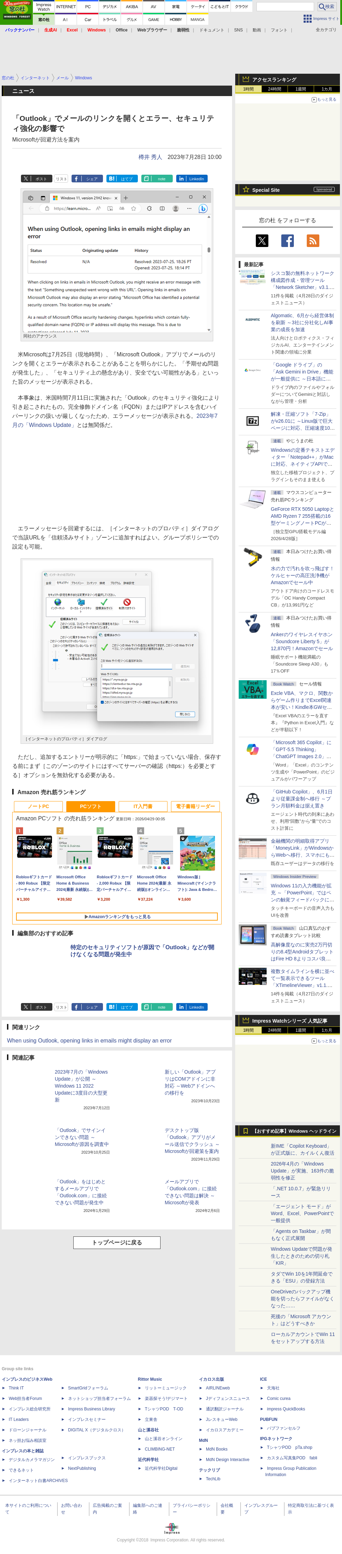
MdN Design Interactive (228, 1459)
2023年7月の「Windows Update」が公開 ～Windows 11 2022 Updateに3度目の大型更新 (81, 1086)
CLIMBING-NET (160, 1449)
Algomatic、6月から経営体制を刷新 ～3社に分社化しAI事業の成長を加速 (302, 322)
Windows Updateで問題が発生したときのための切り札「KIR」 (301, 1256)
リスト (61, 179)
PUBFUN (268, 1419)
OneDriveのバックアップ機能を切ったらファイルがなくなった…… (302, 1298)
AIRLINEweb (218, 1388)
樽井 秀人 (150, 157)
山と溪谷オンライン (164, 1438)
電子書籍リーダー (195, 806)
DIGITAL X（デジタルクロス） (97, 1430)
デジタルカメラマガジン (32, 1459)
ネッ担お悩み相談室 (27, 1440)
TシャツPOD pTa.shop (289, 1447)
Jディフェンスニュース (228, 1398)
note (161, 179)
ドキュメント (211, 30)
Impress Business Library (91, 1409)
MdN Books (217, 1449)
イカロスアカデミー (225, 1430)
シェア (92, 179)
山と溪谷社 (148, 1430)
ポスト (41, 179)
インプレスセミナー (87, 1419)
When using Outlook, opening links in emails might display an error (89, 1041)
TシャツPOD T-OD (164, 1409)
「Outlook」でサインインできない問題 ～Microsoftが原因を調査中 (82, 1137)
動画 (257, 30)
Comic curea (278, 1398)
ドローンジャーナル (27, 1430)
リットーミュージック (166, 1388)
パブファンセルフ (283, 1428)
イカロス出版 (211, 1379)
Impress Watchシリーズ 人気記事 (289, 1021)
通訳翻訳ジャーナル (225, 1409)
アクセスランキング (274, 79)
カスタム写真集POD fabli (292, 1457)
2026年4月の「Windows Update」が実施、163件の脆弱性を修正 (302, 1171)
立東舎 (151, 1419)
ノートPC (38, 806)
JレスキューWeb (221, 1419)
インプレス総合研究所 (30, 1409)
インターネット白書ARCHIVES (38, 1480)
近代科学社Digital (161, 1468)
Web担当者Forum (25, 1398)
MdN (203, 1440)
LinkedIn (196, 179)
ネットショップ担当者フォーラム (99, 1398)
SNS (238, 30)
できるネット (21, 1470)
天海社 (273, 1388)
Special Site (266, 190)
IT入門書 (143, 806)
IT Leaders (19, 1419)
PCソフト (90, 806)
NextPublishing (82, 1468)
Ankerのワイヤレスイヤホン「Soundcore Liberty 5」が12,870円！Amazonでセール (302, 641)
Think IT (16, 1388)
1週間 (301, 89)
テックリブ (209, 1470)
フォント (279, 30)
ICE (263, 1379)
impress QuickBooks (286, 1409)
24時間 (274, 89)
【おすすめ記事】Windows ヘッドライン (294, 1131)
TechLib (213, 1478)
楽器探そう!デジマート (166, 1398)
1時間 (248, 89)
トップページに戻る (117, 1243)
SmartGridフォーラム (88, 1388)
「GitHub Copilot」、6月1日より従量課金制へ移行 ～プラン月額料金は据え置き (302, 798)
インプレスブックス (87, 1457)
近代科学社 (148, 1459)
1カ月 (327, 89)
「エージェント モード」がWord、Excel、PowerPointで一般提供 (302, 1213)
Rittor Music (150, 1379)
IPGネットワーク (276, 1438)
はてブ (127, 179)
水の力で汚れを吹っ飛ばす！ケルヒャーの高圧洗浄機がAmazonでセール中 (302, 575)
